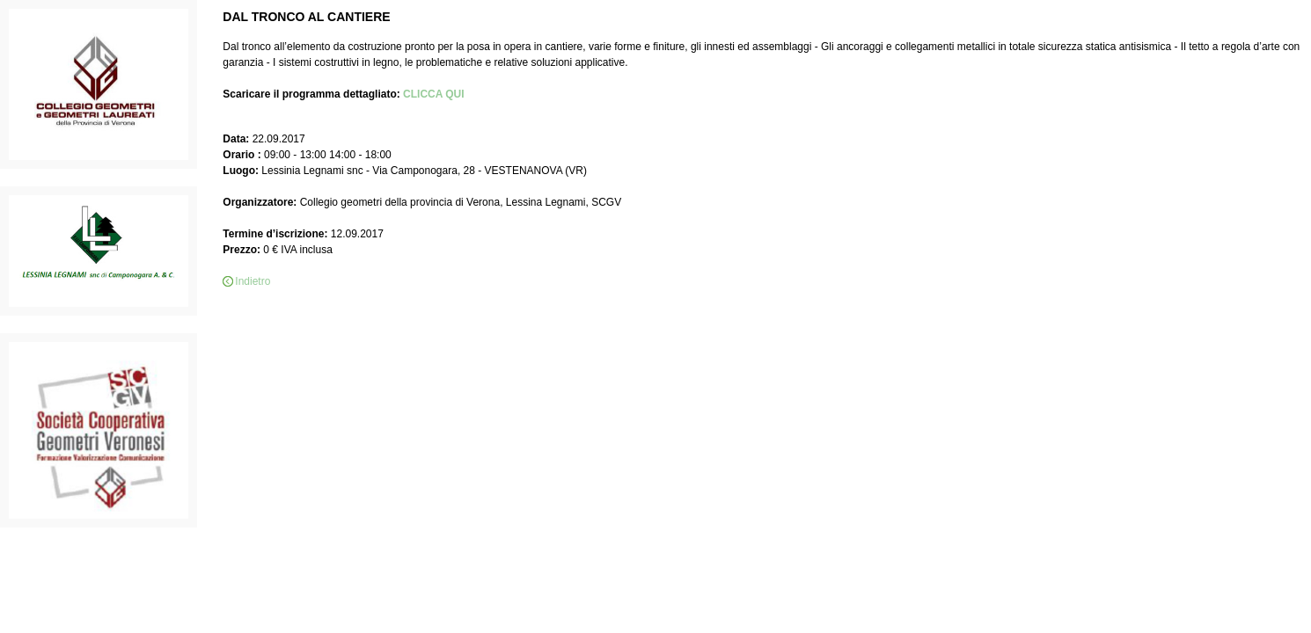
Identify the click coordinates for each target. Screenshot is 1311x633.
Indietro (252, 281)
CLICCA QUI (434, 94)
